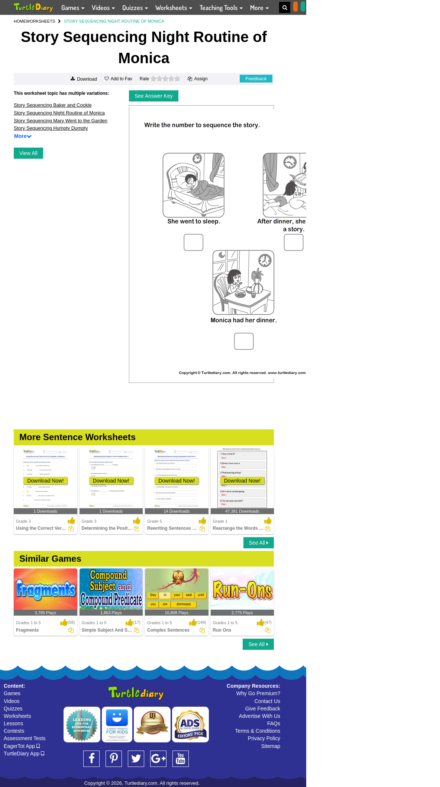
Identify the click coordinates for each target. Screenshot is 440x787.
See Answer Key (154, 96)
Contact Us (267, 701)
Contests (14, 731)
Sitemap (270, 746)
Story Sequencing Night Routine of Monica (59, 113)
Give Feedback (262, 709)
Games (12, 693)
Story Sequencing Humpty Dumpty (51, 128)
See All (258, 543)
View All (28, 153)
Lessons (13, 723)
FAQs (273, 723)
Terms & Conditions (257, 731)
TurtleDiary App (24, 754)
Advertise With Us (259, 716)
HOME (20, 21)
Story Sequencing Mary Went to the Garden (60, 120)
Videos (12, 701)
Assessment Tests (25, 738)
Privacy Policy (264, 738)
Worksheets (17, 716)
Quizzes (13, 709)
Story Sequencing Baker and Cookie (53, 105)
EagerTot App (22, 746)
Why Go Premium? (258, 693)
